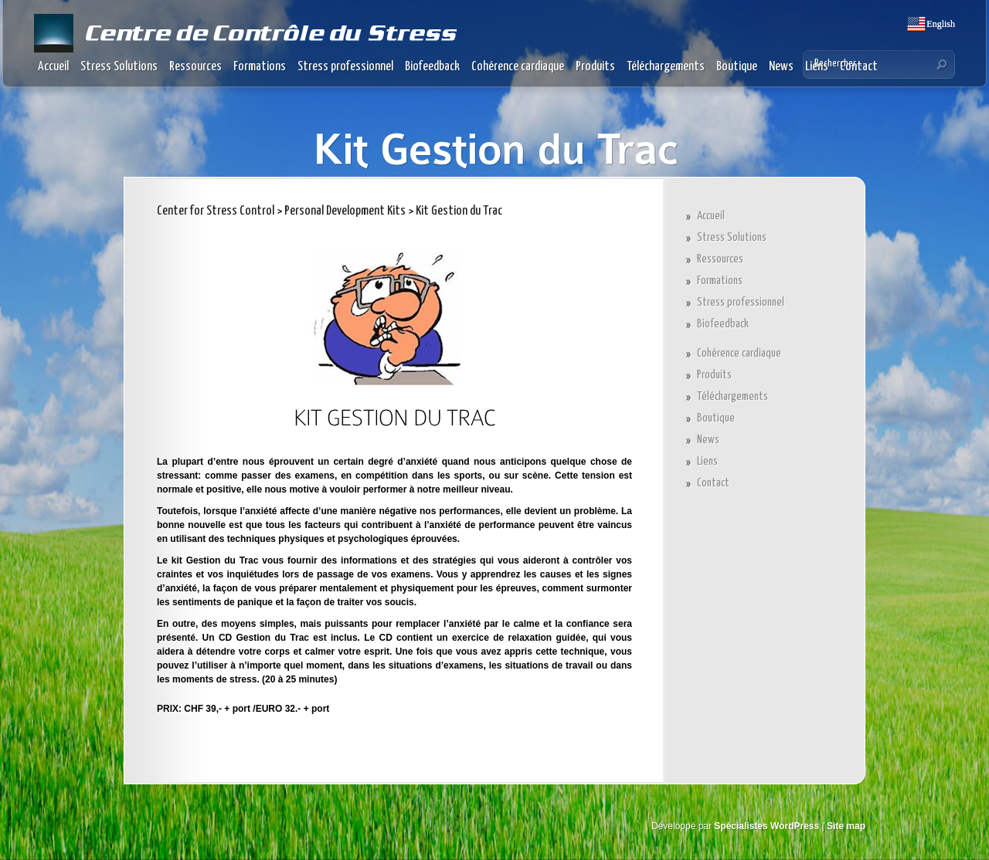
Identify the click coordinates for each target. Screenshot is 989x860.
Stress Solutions (119, 66)
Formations (259, 66)
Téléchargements (666, 66)
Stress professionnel (345, 66)
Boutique (736, 66)
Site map (846, 826)
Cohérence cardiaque (517, 66)
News (781, 66)
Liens (707, 461)
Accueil (53, 66)
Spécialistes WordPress (766, 826)
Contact (713, 483)
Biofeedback (432, 66)
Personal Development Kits (345, 211)
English (939, 24)
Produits (595, 66)
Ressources (195, 66)
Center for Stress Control (215, 211)
